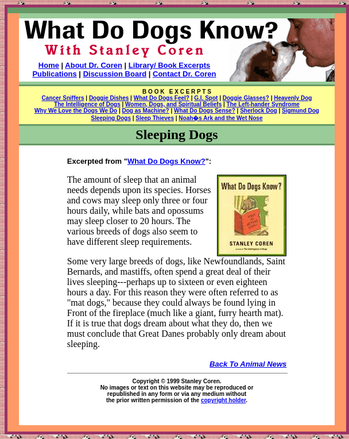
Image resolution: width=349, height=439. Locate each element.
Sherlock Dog (258, 110)
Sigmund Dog (300, 110)
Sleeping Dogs (110, 118)
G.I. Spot (206, 98)
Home (48, 65)
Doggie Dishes (109, 98)
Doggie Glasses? (246, 98)
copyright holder (223, 400)
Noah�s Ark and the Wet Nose (220, 118)
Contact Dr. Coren (184, 74)
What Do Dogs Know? (166, 161)
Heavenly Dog (293, 98)
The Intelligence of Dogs (87, 104)
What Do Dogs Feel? (161, 98)
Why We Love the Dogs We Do (75, 110)
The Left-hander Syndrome (263, 104)
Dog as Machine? (145, 110)
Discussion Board (115, 74)
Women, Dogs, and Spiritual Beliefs (173, 104)
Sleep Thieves (154, 118)
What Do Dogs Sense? (204, 110)
